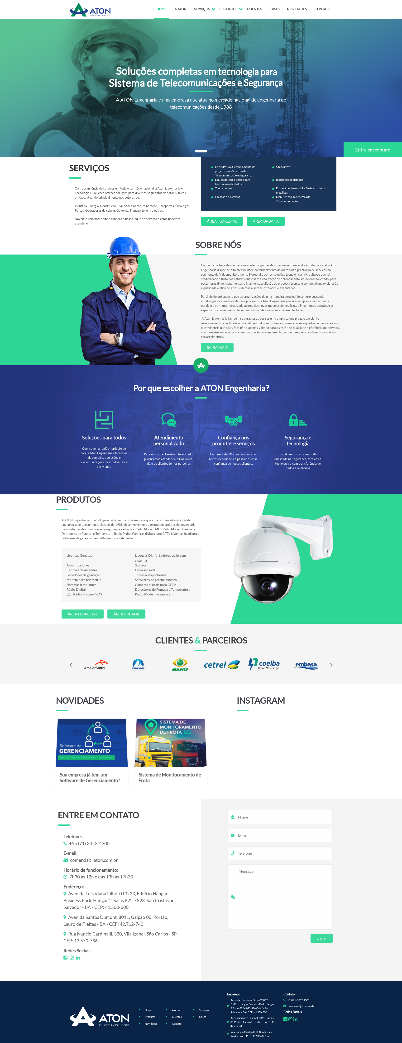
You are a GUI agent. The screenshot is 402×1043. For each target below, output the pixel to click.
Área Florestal (222, 221)
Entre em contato (372, 149)
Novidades (297, 9)
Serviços (202, 9)
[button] (201, 151)
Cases (274, 9)
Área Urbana (266, 221)
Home (161, 9)
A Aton (180, 9)
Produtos (228, 9)
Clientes (254, 9)
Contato (322, 9)
